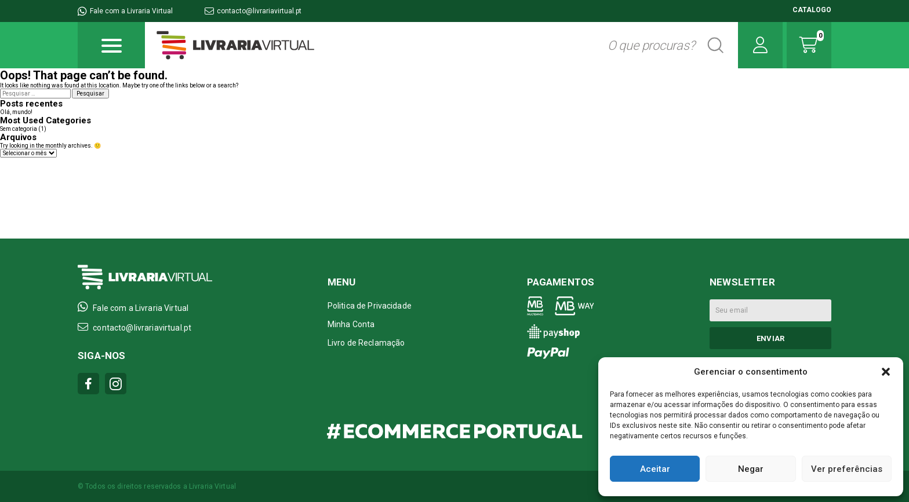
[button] (886, 372)
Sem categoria (18, 129)
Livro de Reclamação (366, 342)
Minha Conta (351, 324)
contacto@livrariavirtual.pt (253, 11)
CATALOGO (811, 10)
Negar (750, 469)
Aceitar (655, 469)
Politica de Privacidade (370, 305)
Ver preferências (846, 469)
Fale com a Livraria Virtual (125, 11)
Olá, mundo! (16, 112)
